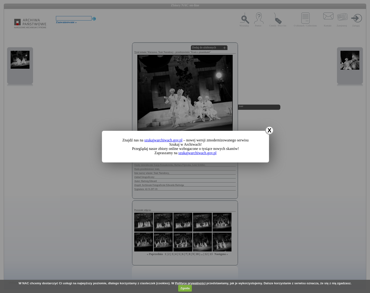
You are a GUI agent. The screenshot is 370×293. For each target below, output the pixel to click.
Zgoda (184, 288)
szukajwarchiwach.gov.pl (163, 140)
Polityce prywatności (190, 283)
